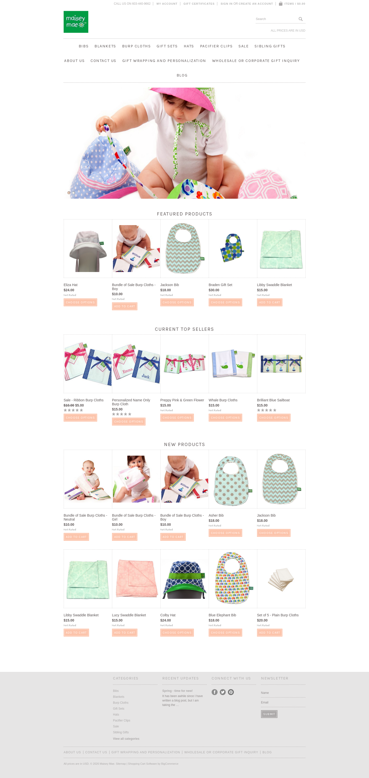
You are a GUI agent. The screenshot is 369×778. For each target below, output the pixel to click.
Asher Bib (216, 515)
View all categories (126, 738)
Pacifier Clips (216, 46)
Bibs (84, 46)
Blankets (105, 46)
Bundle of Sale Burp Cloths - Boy (134, 287)
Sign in (227, 3)
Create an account (256, 3)
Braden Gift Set (220, 285)
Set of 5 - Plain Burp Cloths (278, 615)
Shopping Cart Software (142, 763)
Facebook (215, 692)
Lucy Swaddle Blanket (129, 615)
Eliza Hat (70, 285)
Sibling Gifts (270, 46)
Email (264, 702)
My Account (167, 3)
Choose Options (80, 302)
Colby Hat (167, 615)
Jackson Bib (169, 285)
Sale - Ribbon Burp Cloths (84, 400)
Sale (244, 46)
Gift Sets (167, 46)
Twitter (223, 692)
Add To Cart (124, 306)
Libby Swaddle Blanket (274, 285)
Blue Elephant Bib (222, 615)
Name (265, 693)
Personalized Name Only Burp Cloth (131, 402)
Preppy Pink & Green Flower (182, 400)
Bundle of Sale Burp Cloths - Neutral (85, 517)
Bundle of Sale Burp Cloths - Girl (134, 517)
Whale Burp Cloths (223, 400)
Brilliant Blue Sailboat (273, 400)
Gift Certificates (199, 3)
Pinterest (231, 692)
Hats (189, 46)
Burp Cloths (136, 46)
